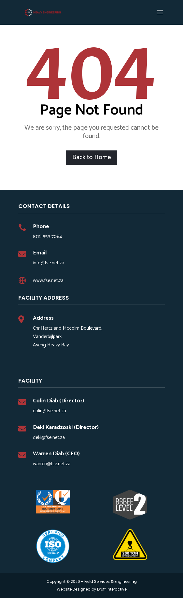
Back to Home (91, 157)
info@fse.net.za (48, 263)
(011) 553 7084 (47, 236)
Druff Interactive (112, 589)
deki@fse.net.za (49, 437)
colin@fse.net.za (49, 411)
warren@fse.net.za (51, 464)
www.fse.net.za (48, 280)
